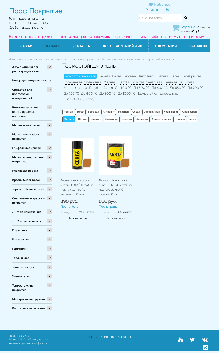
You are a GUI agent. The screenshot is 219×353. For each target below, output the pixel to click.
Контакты (198, 46)
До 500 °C (141, 87)
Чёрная (104, 76)
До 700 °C (195, 87)
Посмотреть (70, 206)
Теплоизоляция (23, 267)
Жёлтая (123, 82)
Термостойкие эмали (80, 76)
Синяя (108, 87)
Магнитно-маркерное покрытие (28, 159)
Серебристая (191, 76)
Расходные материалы (28, 308)
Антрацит (146, 76)
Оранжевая (92, 82)
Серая (175, 76)
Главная (26, 46)
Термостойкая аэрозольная (158, 93)
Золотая (137, 82)
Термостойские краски (28, 189)
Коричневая (73, 82)
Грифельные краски (26, 148)
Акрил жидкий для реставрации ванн (25, 69)
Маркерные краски (26, 125)
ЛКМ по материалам (26, 221)
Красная (162, 76)
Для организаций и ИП (122, 46)
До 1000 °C (126, 93)
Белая (116, 76)
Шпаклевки (20, 239)
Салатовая (154, 82)
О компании (166, 46)
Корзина (188, 27)
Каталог (53, 46)
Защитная (186, 82)
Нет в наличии (77, 218)
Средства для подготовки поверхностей (22, 94)
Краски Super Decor (26, 180)
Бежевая (130, 76)
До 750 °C (71, 93)
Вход (169, 9)
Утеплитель (20, 276)
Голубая (95, 87)
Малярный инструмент (28, 299)
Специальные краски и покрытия (28, 200)
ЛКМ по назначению (26, 211)
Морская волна (75, 87)
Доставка (81, 46)
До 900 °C (107, 93)
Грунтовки (19, 230)
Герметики (19, 248)
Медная (109, 82)
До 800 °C (89, 93)
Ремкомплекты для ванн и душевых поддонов (25, 112)
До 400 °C (123, 87)
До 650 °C (177, 87)
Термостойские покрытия (23, 287)
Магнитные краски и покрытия (26, 136)
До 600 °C (160, 87)
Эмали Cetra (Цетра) (79, 99)
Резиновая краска (25, 170)
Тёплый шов (20, 258)
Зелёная (170, 82)
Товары (92, 336)
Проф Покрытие (19, 336)
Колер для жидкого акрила (31, 80)
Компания (108, 336)
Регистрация (155, 9)
